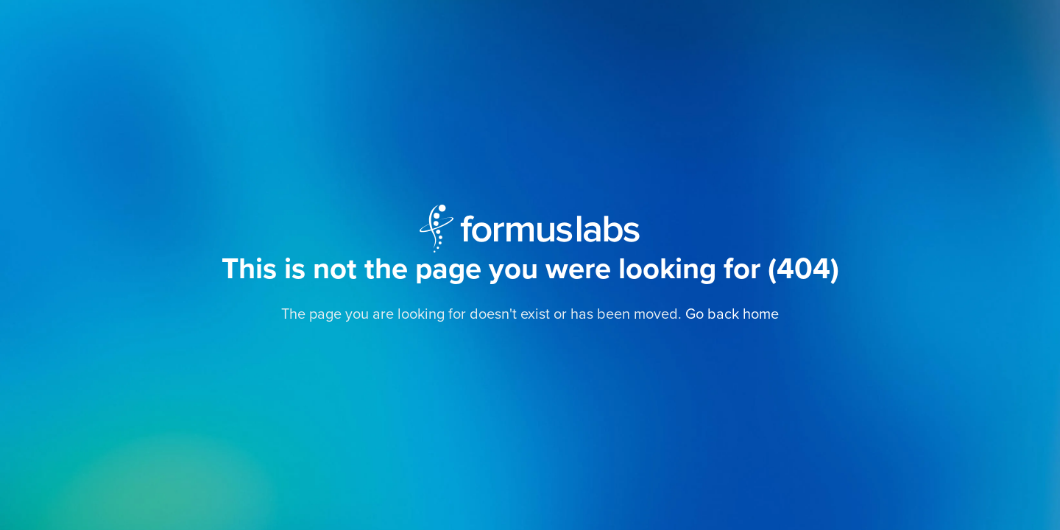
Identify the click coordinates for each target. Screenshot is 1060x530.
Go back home (732, 314)
